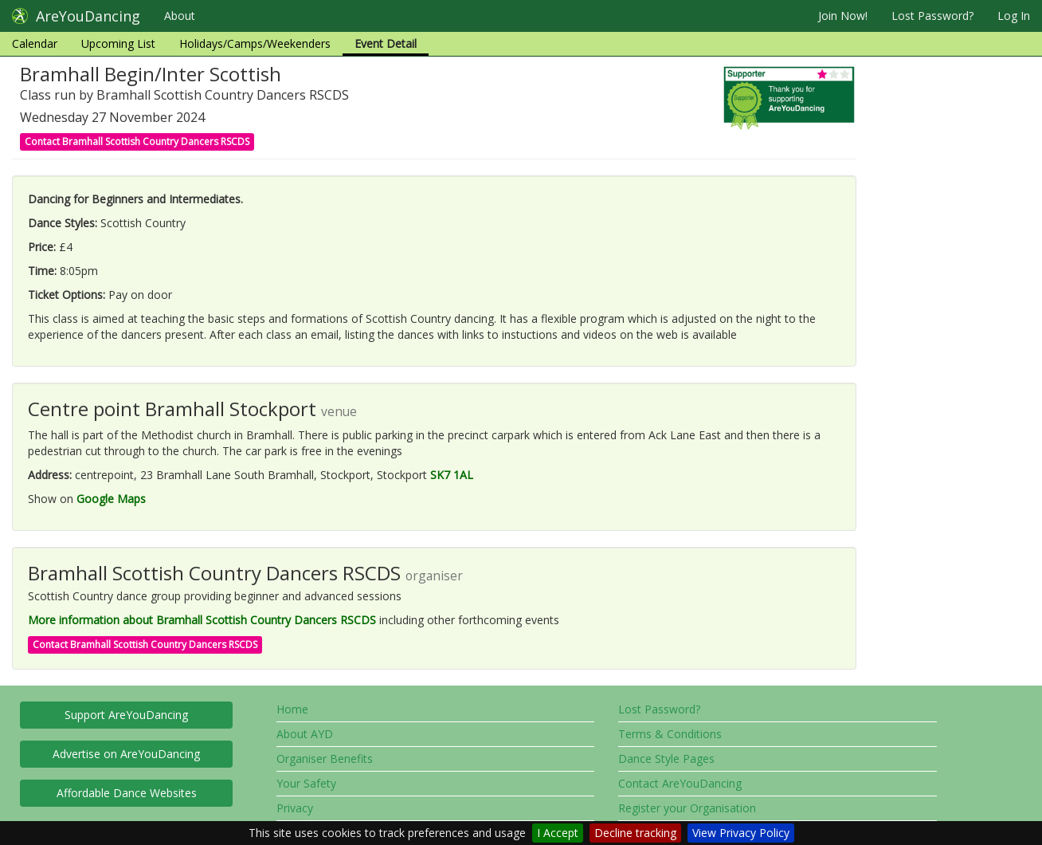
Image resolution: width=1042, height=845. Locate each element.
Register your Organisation (687, 808)
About (179, 15)
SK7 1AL (451, 474)
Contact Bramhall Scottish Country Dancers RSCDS (137, 141)
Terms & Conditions (670, 733)
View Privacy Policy (740, 832)
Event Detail (386, 43)
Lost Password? (932, 15)
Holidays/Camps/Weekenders (255, 43)
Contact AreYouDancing (680, 783)
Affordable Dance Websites (127, 792)
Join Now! (843, 15)
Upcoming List (118, 43)
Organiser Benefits (324, 758)
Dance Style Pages (666, 758)
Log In (1013, 15)
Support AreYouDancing (126, 714)
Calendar (34, 43)
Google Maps (111, 498)
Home (292, 709)
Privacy (294, 808)
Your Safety (306, 783)
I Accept (557, 832)
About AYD (304, 733)
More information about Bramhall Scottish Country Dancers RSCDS (202, 619)
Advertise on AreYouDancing (126, 753)
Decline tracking (635, 832)
